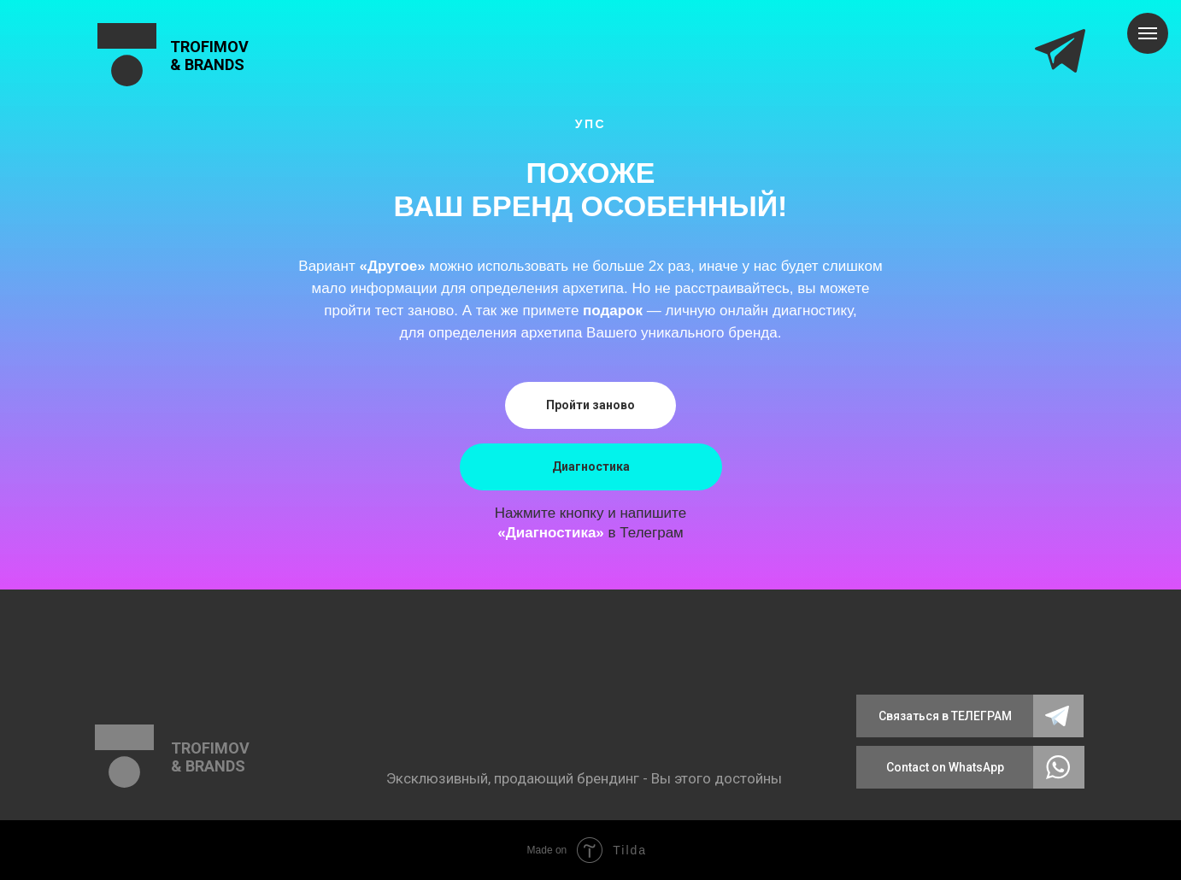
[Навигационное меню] (1147, 33)
